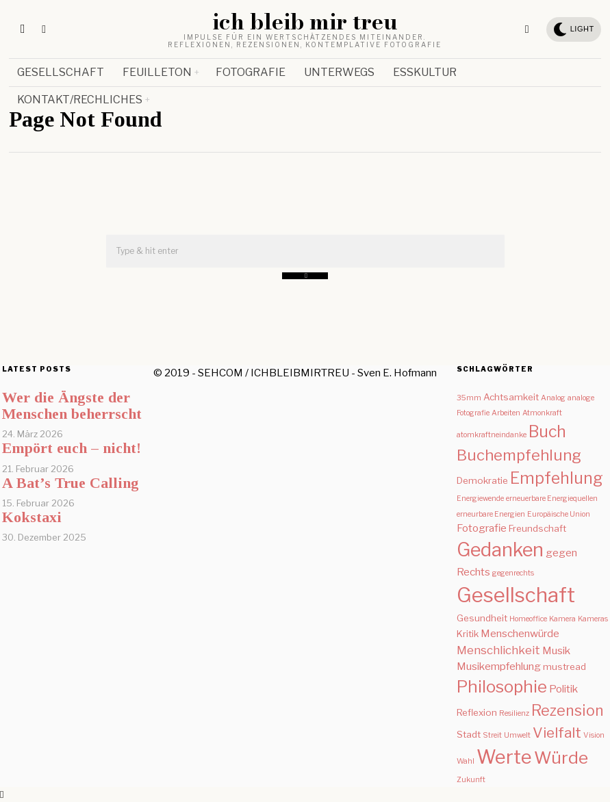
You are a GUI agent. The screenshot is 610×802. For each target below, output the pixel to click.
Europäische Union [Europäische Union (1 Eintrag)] (558, 514)
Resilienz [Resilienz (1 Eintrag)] (514, 713)
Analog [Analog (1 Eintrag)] (553, 397)
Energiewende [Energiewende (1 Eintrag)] (480, 498)
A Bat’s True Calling (70, 482)
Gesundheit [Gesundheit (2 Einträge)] (482, 617)
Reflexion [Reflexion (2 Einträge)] (477, 712)
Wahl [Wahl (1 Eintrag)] (465, 761)
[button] (305, 275)
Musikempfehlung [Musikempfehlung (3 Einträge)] (499, 666)
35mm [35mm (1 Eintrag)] (469, 397)
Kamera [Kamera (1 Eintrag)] (562, 619)
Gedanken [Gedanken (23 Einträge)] (500, 550)
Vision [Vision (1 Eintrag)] (594, 735)
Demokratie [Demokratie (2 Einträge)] (482, 480)
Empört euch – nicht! (71, 447)
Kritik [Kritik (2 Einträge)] (468, 633)
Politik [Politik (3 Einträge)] (563, 688)
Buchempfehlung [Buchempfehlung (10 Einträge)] (519, 455)
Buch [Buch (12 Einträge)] (547, 431)
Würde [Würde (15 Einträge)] (561, 757)
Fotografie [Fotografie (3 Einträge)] (482, 527)
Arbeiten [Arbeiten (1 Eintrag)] (506, 413)
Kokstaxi (32, 517)
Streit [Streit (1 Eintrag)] (492, 735)
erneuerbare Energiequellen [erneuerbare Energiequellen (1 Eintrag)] (552, 498)
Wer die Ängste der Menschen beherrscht (72, 405)
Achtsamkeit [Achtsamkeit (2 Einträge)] (511, 396)
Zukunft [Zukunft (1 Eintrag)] (471, 779)
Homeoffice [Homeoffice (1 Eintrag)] (528, 619)
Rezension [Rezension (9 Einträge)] (567, 710)
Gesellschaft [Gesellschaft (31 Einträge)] (516, 595)
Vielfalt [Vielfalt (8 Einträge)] (557, 732)
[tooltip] (527, 29)
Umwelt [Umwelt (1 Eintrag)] (517, 735)
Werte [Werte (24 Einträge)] (504, 756)
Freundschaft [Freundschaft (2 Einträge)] (537, 528)
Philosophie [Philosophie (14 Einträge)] (502, 687)
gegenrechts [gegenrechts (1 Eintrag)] (513, 573)
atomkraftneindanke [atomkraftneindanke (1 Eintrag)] (491, 434)
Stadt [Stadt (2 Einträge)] (469, 734)
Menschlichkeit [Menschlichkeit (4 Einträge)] (498, 650)
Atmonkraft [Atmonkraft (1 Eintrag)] (542, 413)
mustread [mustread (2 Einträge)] (564, 666)
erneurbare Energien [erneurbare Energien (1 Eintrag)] (491, 514)
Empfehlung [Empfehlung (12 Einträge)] (556, 478)
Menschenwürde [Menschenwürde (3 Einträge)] (520, 633)
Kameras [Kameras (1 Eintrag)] (593, 619)
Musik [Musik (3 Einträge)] (556, 650)
